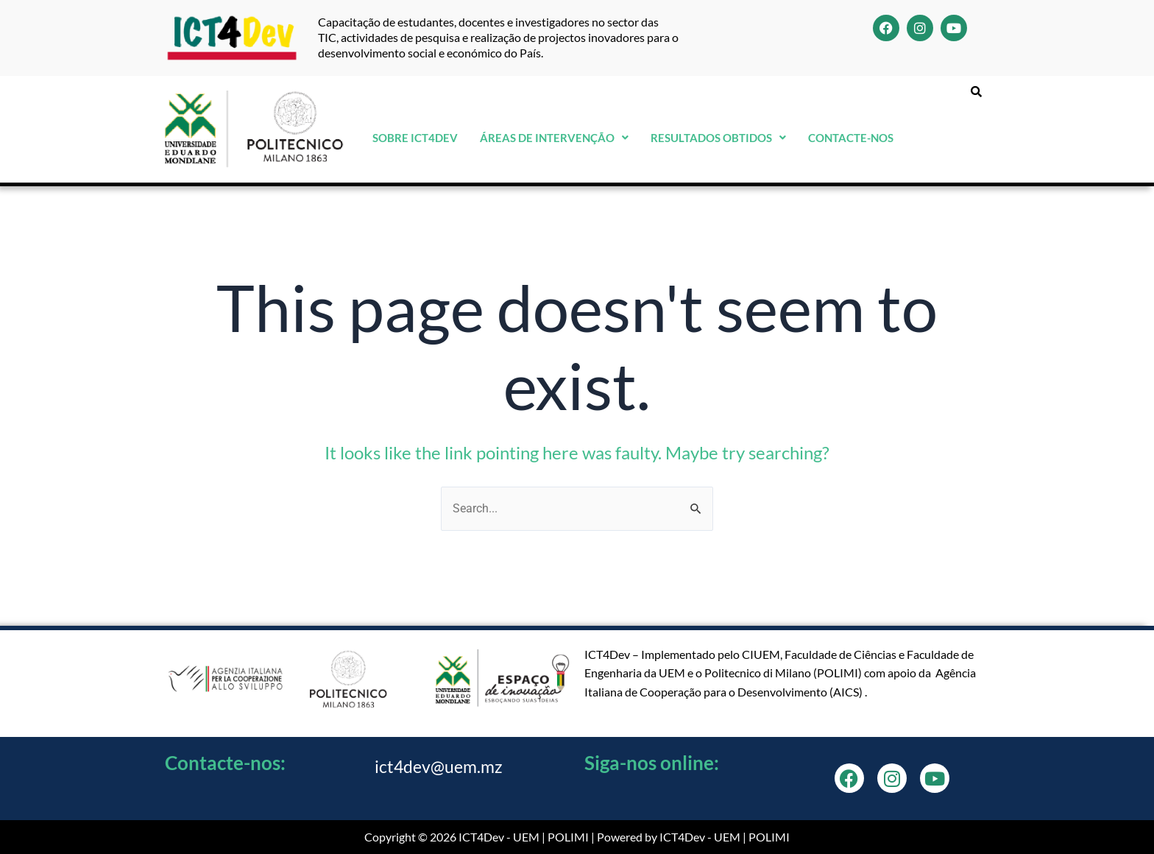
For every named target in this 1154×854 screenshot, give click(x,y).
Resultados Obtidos (718, 137)
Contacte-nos (850, 137)
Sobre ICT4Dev (415, 137)
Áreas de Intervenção (554, 137)
